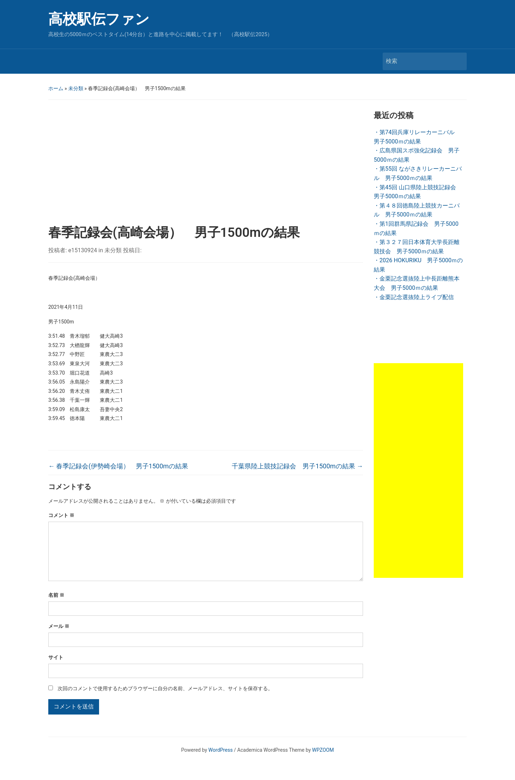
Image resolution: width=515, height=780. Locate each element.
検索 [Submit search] (457, 61)
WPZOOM (323, 761)
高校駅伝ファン (98, 19)
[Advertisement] (205, 164)
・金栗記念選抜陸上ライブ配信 (414, 297)
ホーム (55, 88)
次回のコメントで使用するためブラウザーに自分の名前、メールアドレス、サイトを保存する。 (165, 700)
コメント (61, 515)
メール (58, 637)
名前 (56, 606)
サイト (55, 669)
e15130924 (82, 250)
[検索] (418, 61)
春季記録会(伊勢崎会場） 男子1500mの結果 (118, 466)
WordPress (221, 761)
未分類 (75, 88)
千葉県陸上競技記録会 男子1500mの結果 (297, 466)
